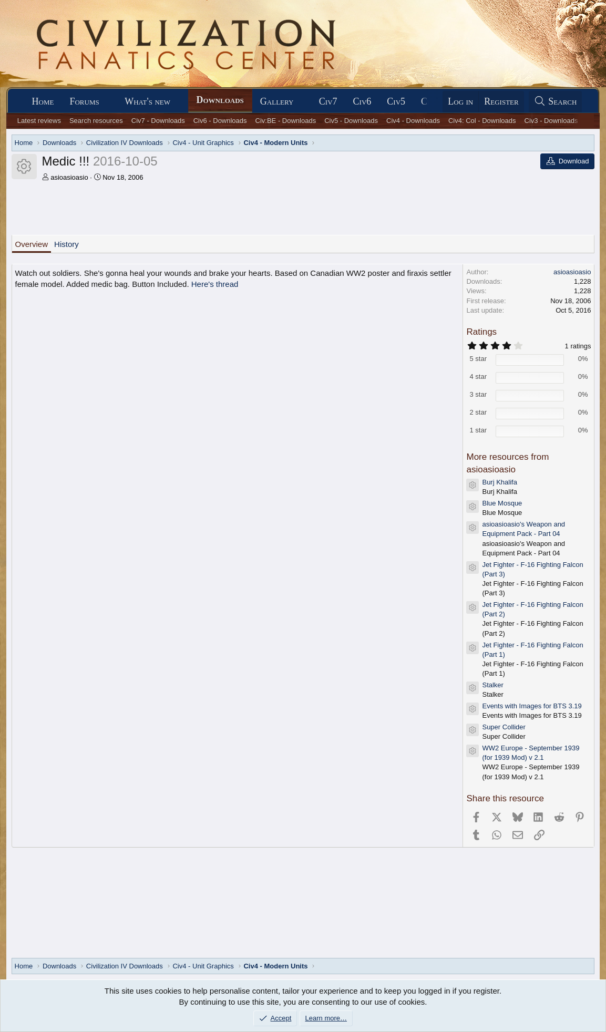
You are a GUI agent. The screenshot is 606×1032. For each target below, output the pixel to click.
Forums (84, 101)
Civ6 (362, 101)
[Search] (555, 101)
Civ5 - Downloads (351, 121)
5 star (478, 359)
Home (43, 101)
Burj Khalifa (499, 482)
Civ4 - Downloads (413, 121)
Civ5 (396, 101)
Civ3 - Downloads (551, 121)
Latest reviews (39, 121)
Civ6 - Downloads (220, 121)
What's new (147, 101)
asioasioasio (69, 177)
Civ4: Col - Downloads (482, 121)
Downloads (220, 100)
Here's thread (215, 284)
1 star (478, 430)
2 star (478, 412)
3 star (478, 394)
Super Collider (503, 727)
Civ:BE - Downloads (285, 121)
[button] (108, 101)
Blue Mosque (502, 503)
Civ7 (328, 101)
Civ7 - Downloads (158, 121)
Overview (31, 244)
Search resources (96, 121)
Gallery (277, 101)
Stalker (492, 685)
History (66, 244)
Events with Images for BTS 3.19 (531, 706)
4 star (478, 376)
